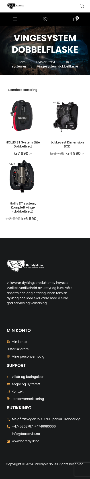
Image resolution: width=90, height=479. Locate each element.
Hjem (21, 62)
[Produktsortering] (45, 89)
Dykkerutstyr (45, 62)
